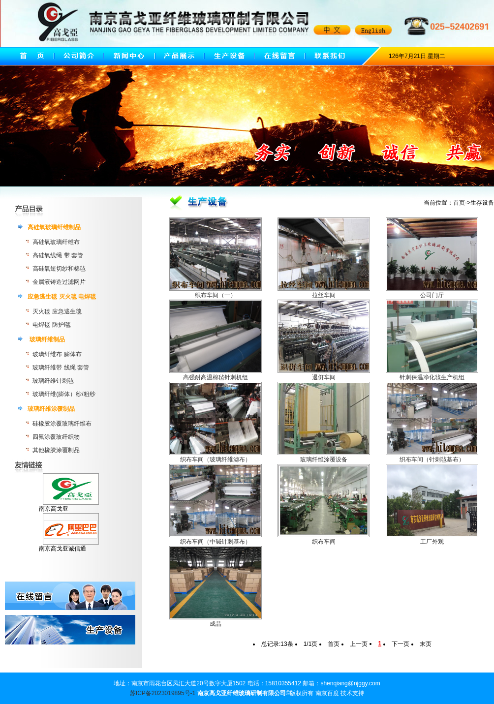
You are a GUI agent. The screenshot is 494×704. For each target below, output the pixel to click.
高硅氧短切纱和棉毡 (59, 268)
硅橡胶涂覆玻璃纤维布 (62, 423)
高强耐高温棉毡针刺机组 (215, 377)
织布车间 (324, 541)
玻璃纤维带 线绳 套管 (60, 367)
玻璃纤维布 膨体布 (56, 354)
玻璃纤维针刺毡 (53, 380)
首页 (459, 202)
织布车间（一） (215, 295)
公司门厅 (432, 295)
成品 (215, 623)
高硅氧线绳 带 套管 (57, 255)
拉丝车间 (324, 295)
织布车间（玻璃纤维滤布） (215, 459)
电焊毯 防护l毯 (51, 324)
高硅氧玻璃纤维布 (56, 242)
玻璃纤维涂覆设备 (323, 459)
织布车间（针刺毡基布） (432, 459)
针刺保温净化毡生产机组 (432, 377)
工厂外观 (432, 541)
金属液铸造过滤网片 (59, 281)
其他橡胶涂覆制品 (56, 450)
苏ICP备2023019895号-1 (162, 693)
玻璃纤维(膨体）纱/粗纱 (63, 394)
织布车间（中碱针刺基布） (215, 541)
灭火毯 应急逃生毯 (56, 311)
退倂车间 (324, 377)
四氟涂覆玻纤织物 (56, 436)
